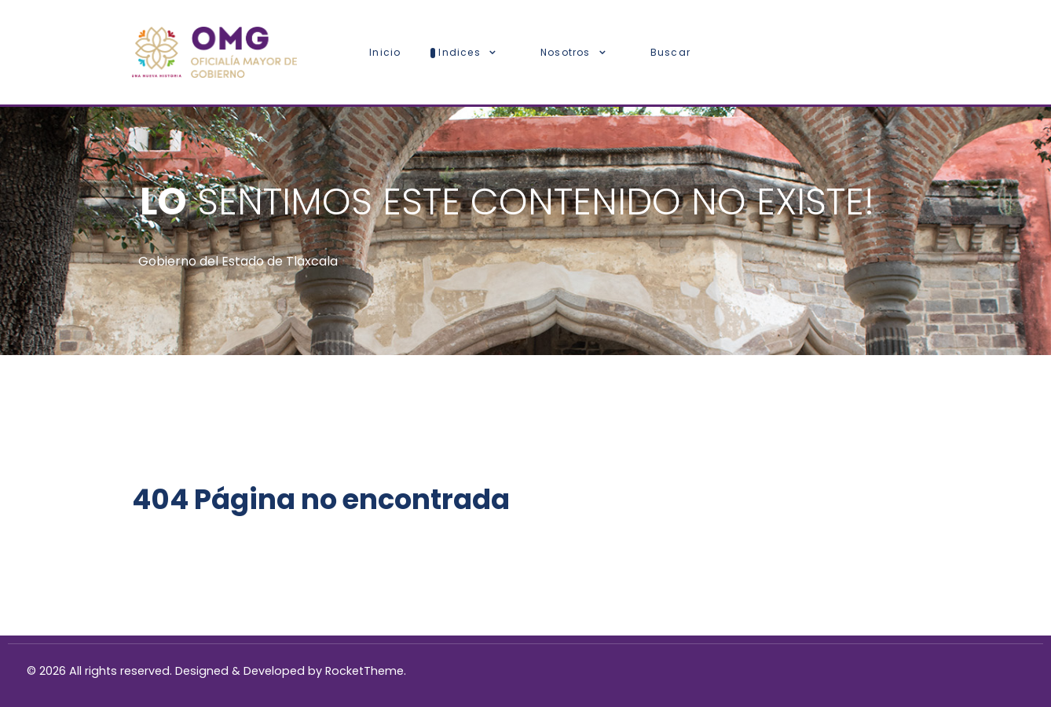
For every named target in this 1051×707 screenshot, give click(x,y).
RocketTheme (364, 671)
